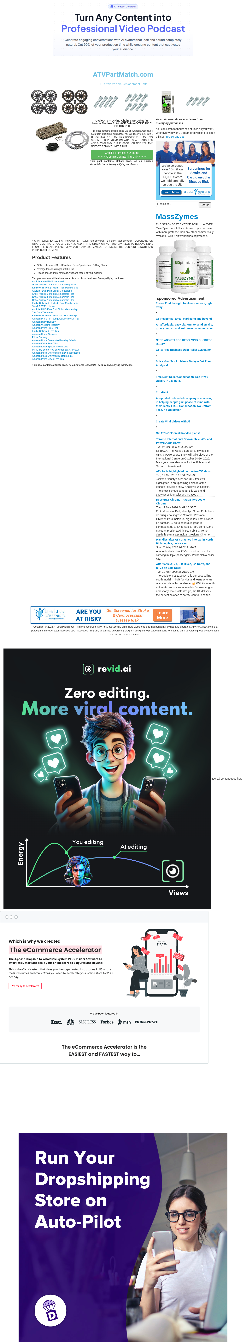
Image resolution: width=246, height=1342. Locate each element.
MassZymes (177, 216)
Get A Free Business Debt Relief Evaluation (184, 349)
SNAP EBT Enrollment (43, 306)
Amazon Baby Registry (44, 321)
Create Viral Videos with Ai (173, 421)
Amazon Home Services (44, 334)
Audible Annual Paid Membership (49, 281)
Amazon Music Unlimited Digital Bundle (52, 356)
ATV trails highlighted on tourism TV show (183, 471)
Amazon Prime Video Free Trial (48, 359)
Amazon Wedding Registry (46, 325)
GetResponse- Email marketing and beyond (184, 318)
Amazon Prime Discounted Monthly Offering (54, 340)
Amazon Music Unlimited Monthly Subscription (56, 352)
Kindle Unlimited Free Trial (45, 331)
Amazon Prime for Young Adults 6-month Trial (55, 318)
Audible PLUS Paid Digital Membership (52, 290)
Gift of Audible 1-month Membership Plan (53, 300)
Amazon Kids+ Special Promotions (50, 346)
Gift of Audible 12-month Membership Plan (54, 284)
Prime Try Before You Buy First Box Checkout (55, 349)
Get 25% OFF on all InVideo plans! (178, 433)
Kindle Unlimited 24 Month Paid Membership (55, 287)
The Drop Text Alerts (42, 312)
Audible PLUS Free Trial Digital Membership (55, 309)
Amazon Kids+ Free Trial (45, 343)
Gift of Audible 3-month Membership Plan (53, 294)
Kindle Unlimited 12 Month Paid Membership (55, 303)
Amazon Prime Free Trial (45, 328)
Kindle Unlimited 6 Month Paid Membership (54, 315)
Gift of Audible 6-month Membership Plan (53, 297)
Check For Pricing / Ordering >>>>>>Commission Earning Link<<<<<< (122, 154)
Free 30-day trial (174, 136)
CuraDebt (162, 392)
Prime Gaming (39, 337)
